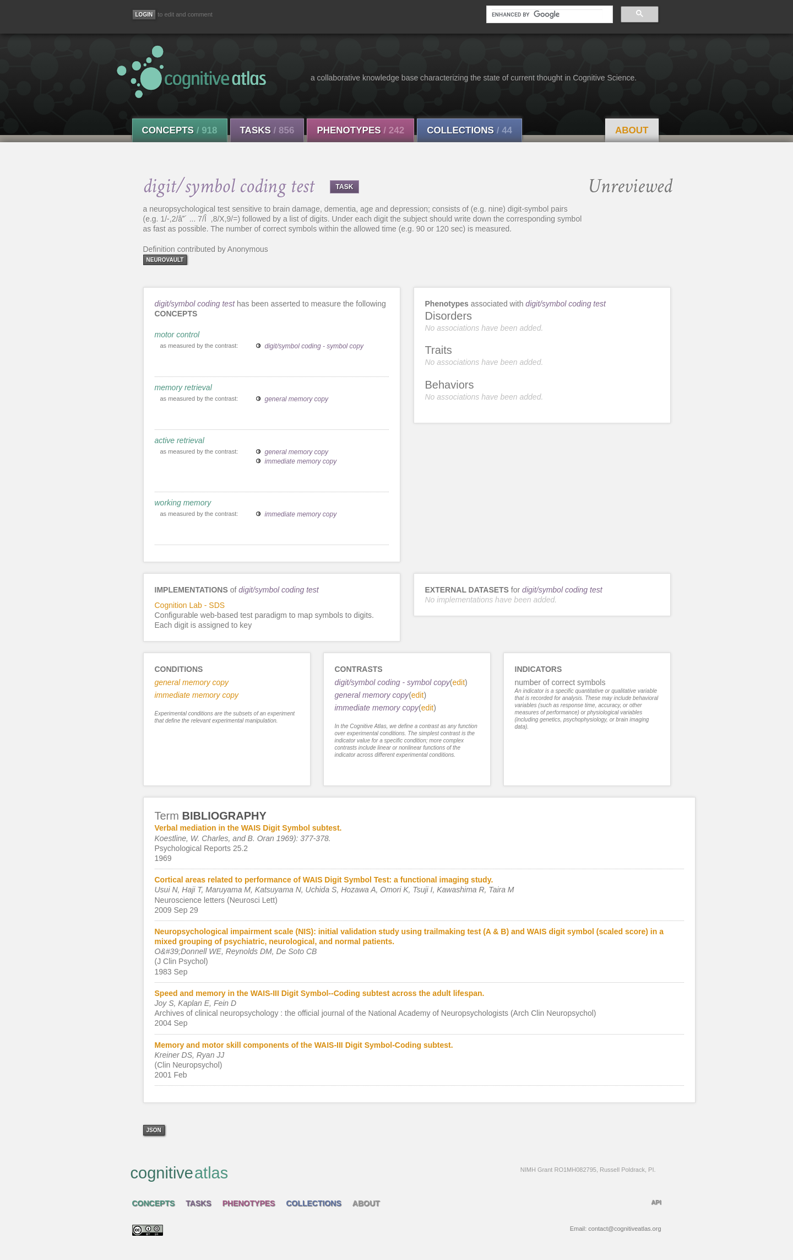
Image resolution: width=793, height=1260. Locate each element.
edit (458, 682)
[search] (547, 14)
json (153, 1130)
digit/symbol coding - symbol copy (314, 346)
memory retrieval (183, 387)
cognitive (393, 1172)
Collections (469, 130)
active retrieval (179, 440)
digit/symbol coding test (195, 303)
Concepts (180, 130)
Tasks (267, 130)
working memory (183, 502)
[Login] (144, 14)
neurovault (165, 260)
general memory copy (296, 399)
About (631, 130)
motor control (177, 334)
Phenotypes (360, 130)
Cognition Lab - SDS (190, 605)
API (656, 1202)
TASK (345, 187)
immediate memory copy (301, 461)
